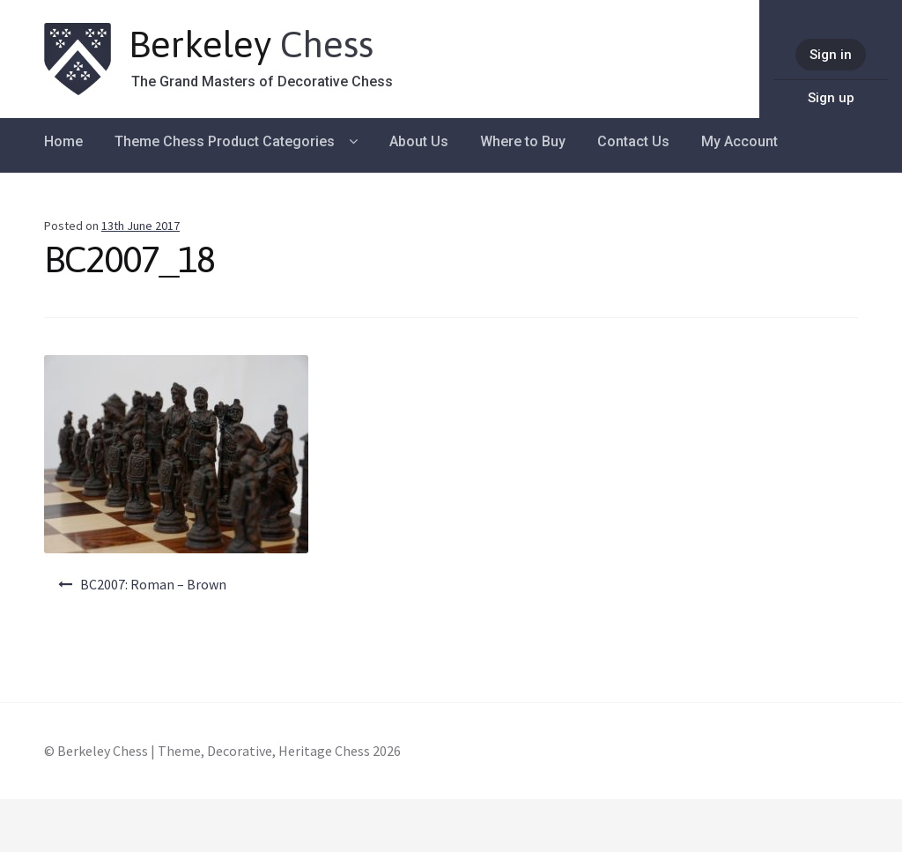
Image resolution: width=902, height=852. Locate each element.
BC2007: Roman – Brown (153, 584)
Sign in (831, 55)
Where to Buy (523, 141)
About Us (418, 141)
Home (63, 141)
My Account (739, 141)
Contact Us (633, 141)
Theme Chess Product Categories (225, 141)
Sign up (831, 98)
